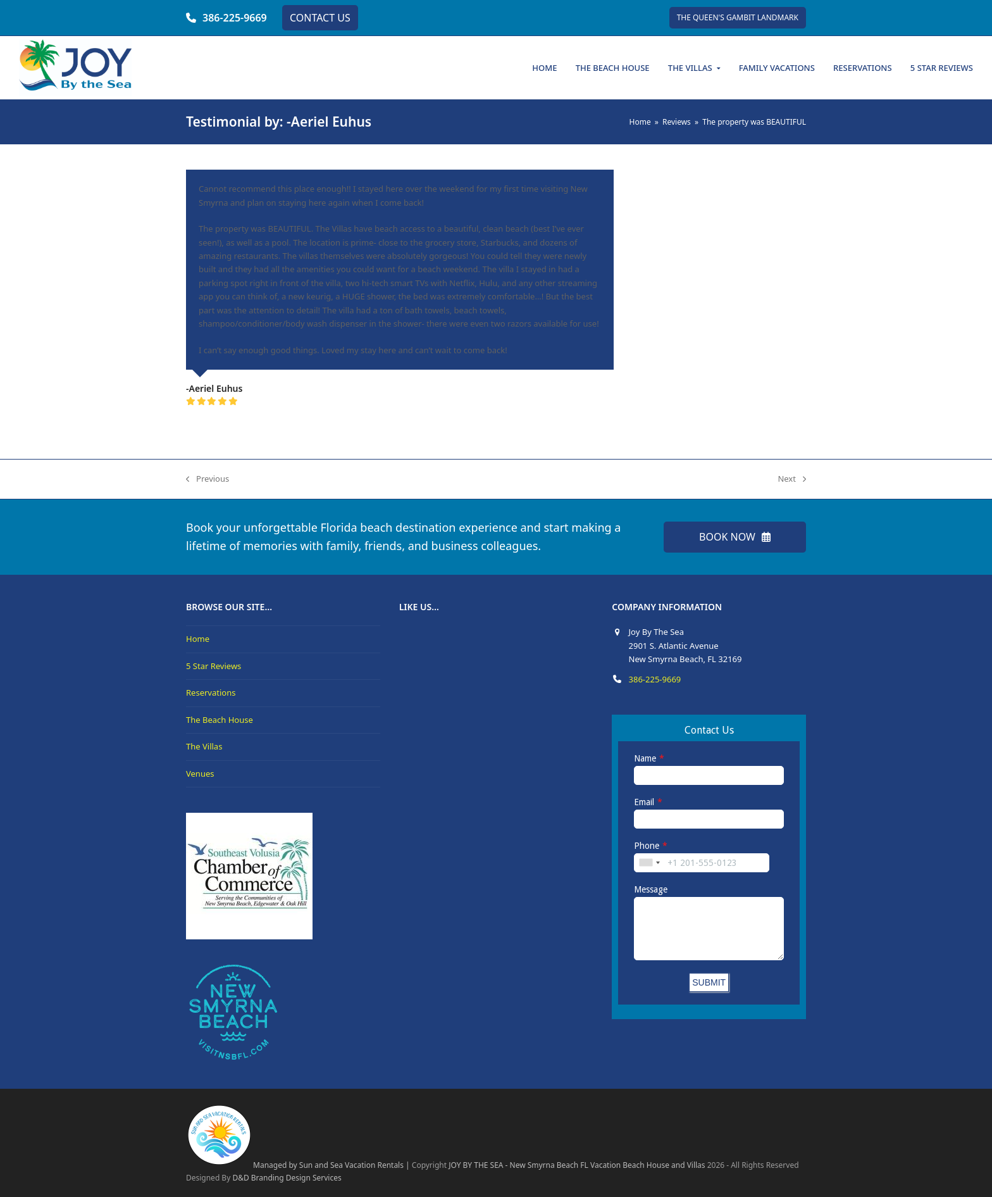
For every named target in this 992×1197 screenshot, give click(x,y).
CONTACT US (320, 18)
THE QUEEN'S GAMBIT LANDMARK (737, 17)
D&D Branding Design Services (286, 1177)
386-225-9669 (234, 18)
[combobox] (649, 863)
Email (644, 802)
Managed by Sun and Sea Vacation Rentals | (298, 1165)
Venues (200, 773)
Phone (646, 846)
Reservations (210, 692)
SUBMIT (709, 982)
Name (645, 758)
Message (650, 889)
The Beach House (219, 719)
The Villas (204, 746)
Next (792, 479)
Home (197, 638)
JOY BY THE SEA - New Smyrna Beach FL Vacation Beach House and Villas (577, 1165)
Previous (207, 479)
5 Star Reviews (213, 666)
